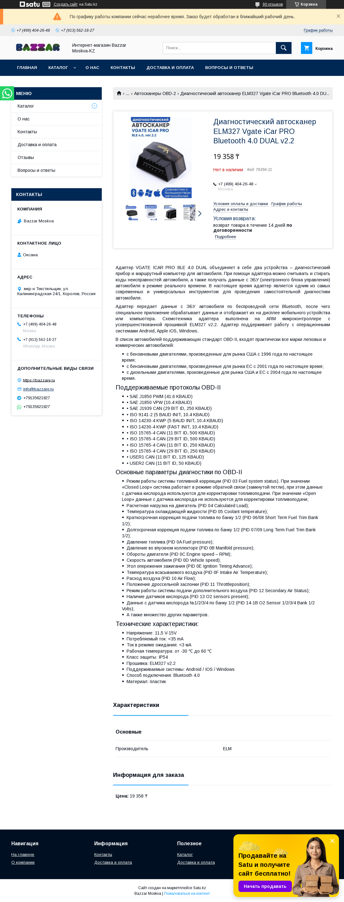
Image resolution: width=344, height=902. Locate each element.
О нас (92, 67)
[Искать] (284, 48)
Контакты (123, 67)
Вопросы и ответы (229, 67)
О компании (23, 862)
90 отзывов (273, 4)
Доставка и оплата (170, 67)
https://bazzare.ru (39, 380)
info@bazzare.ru (38, 389)
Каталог (58, 67)
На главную (22, 854)
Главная (27, 67)
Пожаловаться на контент (187, 893)
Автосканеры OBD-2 (155, 93)
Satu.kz (199, 888)
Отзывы (26, 157)
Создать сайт (66, 4)
